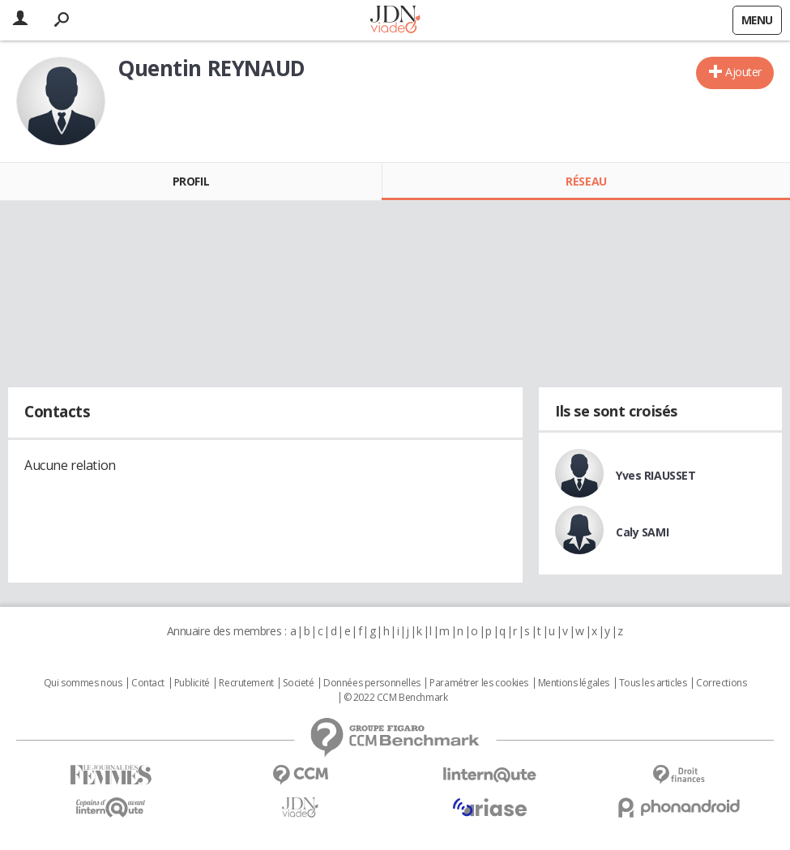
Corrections (721, 683)
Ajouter (743, 71)
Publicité (192, 683)
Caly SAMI (642, 532)
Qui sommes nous (83, 683)
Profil (191, 181)
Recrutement (246, 683)
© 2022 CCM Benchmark (396, 697)
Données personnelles (372, 683)
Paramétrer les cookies (478, 683)
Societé (298, 683)
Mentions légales (573, 683)
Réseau (586, 181)
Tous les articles (653, 683)
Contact (147, 683)
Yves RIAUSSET (656, 475)
